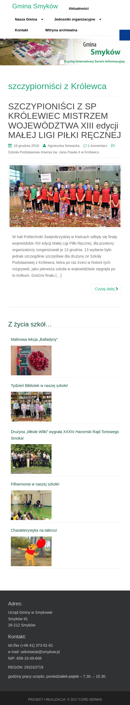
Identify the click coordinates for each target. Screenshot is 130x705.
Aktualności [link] (79, 8)
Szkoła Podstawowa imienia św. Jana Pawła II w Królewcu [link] (53, 152)
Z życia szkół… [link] (30, 324)
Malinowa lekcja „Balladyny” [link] (34, 339)
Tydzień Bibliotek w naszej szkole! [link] (39, 385)
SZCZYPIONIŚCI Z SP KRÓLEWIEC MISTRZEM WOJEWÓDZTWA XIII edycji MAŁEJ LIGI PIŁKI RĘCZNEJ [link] (64, 121)
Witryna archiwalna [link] (61, 30)
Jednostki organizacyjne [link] (78, 19)
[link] (26, 146)
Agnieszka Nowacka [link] (64, 146)
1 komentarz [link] (97, 146)
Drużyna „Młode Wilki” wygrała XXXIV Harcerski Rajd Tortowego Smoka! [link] (65, 435)
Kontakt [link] (21, 30)
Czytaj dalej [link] (106, 289)
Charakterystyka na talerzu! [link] (34, 530)
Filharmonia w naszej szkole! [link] (35, 484)
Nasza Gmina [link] (29, 19)
